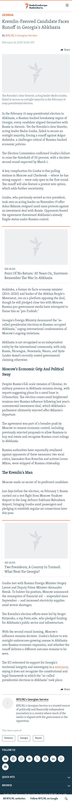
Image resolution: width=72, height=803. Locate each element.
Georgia (7, 15)
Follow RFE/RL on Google (44, 798)
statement (61, 667)
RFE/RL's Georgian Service (21, 35)
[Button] (65, 50)
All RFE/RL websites (14, 798)
